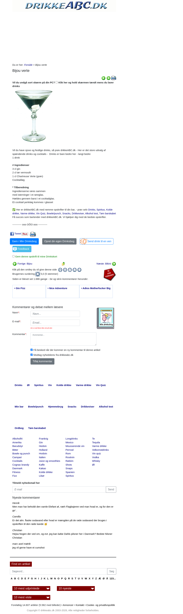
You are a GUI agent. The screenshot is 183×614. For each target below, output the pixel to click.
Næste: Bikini (106, 263)
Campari (17, 457)
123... (112, 578)
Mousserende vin (75, 446)
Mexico (70, 442)
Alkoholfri (17, 438)
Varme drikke (27, 213)
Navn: (16, 312)
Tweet (18, 233)
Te (93, 438)
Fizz (14, 475)
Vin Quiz (40, 213)
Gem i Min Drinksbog (24, 241)
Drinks (91, 209)
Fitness (16, 472)
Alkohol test (91, 213)
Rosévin (70, 457)
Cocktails (17, 460)
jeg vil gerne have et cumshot (28, 547)
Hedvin (43, 446)
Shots (69, 464)
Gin (41, 442)
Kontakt (80, 605)
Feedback (23, 248)
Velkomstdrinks (100, 449)
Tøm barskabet (107, 213)
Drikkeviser (78, 213)
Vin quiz (96, 453)
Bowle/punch (54, 213)
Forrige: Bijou (22, 263)
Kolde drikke (46, 472)
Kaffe (42, 464)
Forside (28, 64)
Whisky (96, 460)
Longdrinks (72, 438)
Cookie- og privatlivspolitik (100, 605)
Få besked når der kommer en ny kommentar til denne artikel (66, 350)
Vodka (95, 457)
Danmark (17, 468)
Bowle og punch (21, 453)
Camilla (16, 516)
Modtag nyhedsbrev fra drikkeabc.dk (53, 354)
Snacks (66, 213)
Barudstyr (17, 446)
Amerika (16, 442)
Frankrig (43, 438)
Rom (68, 453)
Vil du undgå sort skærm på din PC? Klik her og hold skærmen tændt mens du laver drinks (63, 84)
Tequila (96, 442)
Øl (93, 464)
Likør (41, 475)
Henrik (15, 503)
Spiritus (101, 209)
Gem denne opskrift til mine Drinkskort (36, 256)
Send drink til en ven (99, 241)
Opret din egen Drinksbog (59, 241)
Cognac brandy (20, 464)
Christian (17, 530)
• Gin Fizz (19, 288)
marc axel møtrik (21, 543)
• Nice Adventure (57, 288)
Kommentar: (19, 334)
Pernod (70, 449)
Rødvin (70, 460)
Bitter (15, 449)
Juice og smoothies (49, 460)
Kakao (42, 468)
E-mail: (16, 321)
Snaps (69, 468)
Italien (42, 457)
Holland (43, 449)
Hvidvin (43, 453)
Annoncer (68, 605)
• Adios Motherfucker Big (95, 288)
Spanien (70, 472)
